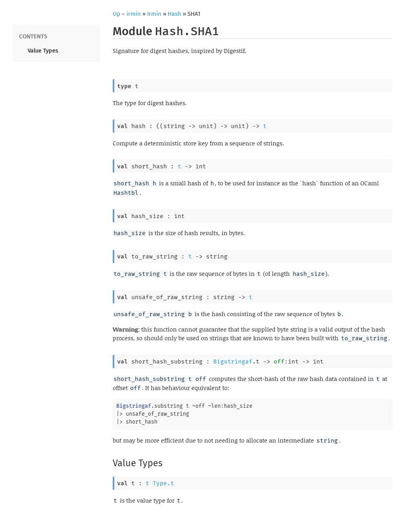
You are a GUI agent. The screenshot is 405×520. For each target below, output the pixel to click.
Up (116, 13)
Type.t (163, 483)
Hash (174, 13)
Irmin (154, 13)
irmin (134, 13)
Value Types (43, 50)
